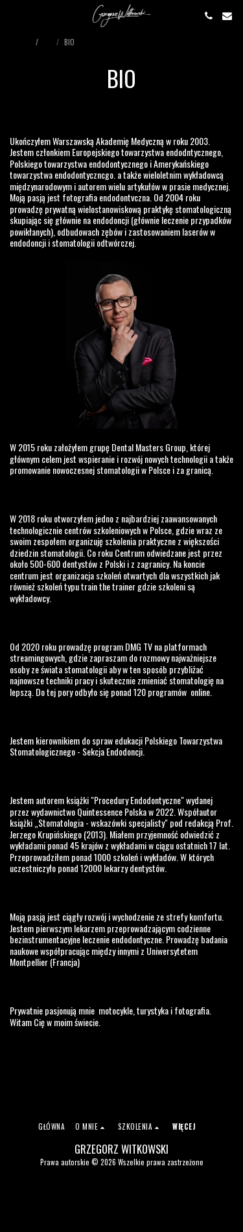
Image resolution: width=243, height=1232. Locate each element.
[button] (14, 15)
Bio (48, 42)
